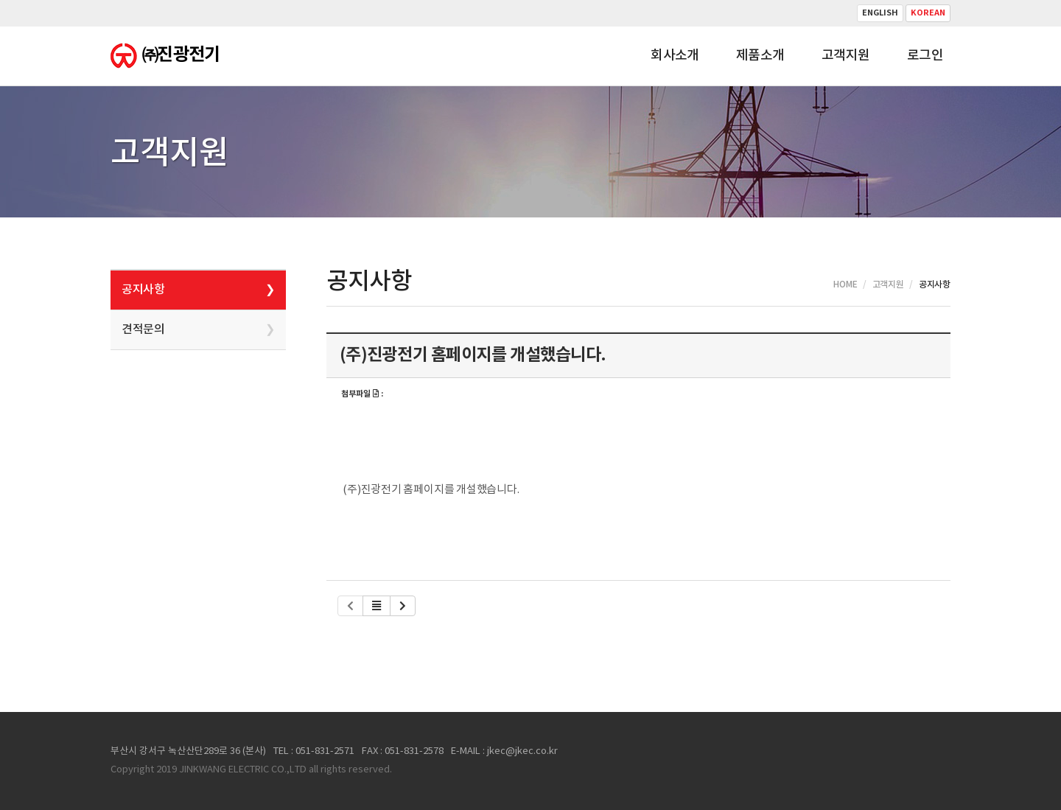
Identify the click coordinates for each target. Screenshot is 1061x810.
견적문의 (143, 329)
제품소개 (760, 55)
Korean (928, 13)
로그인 (925, 55)
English (880, 13)
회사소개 (675, 55)
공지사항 (143, 289)
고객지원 (846, 55)
